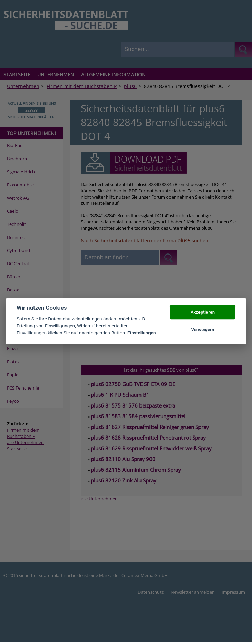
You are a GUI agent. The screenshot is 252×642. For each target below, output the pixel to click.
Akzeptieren (203, 312)
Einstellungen (141, 333)
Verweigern (202, 329)
